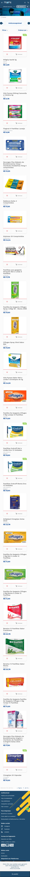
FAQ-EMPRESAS (5, 801)
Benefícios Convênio (6, 813)
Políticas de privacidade (7, 795)
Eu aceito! (15, 874)
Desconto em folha (6, 839)
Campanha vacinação (7, 803)
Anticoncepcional (15, 23)
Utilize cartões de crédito (8, 841)
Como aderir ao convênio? (8, 816)
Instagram (5, 826)
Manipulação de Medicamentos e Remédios (13, 819)
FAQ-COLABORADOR (6, 798)
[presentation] (1, 23)
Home (3, 17)
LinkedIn (5, 832)
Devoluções (4, 856)
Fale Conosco (4, 806)
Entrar (3, 853)
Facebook (5, 829)
